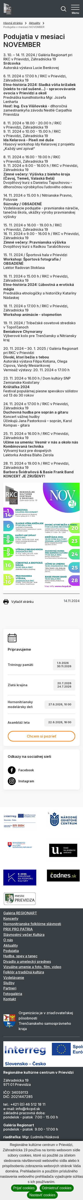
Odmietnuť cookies (56, 1188)
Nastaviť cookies (42, 1195)
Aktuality (34, 23)
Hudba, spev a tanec (20, 956)
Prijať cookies (24, 1188)
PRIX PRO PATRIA (18, 929)
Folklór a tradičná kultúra (23, 972)
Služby (9, 983)
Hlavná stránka (13, 23)
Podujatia (11, 950)
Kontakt (9, 999)
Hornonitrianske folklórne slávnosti (32, 924)
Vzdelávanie (13, 977)
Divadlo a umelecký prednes (27, 961)
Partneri (9, 988)
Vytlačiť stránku (18, 601)
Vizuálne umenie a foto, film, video (32, 967)
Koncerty (10, 918)
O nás (8, 940)
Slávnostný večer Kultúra (23, 934)
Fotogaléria (12, 993)
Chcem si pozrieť (41, 736)
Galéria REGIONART (20, 913)
